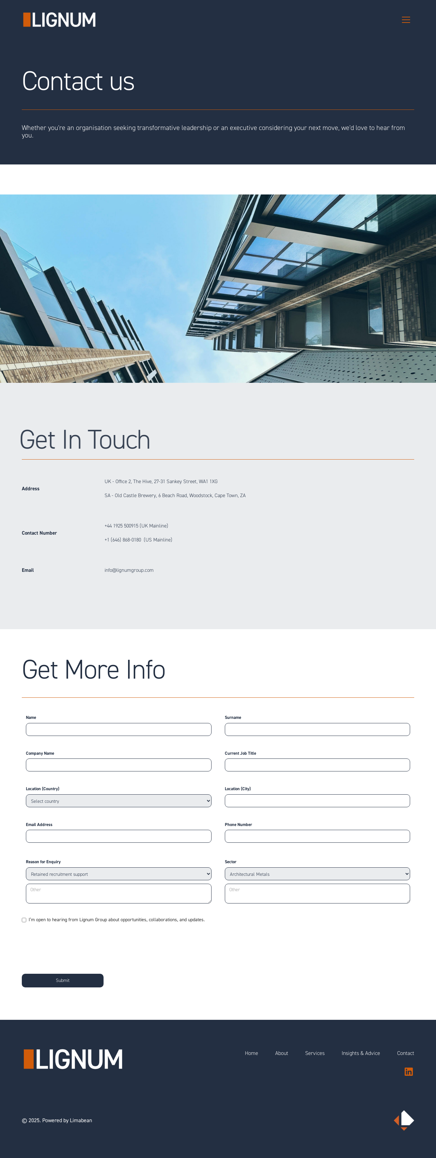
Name (31, 717)
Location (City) (238, 789)
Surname (233, 717)
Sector (230, 862)
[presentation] (73, 946)
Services (315, 1053)
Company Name (40, 753)
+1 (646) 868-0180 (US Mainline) (138, 540)
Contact (405, 1053)
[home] (59, 19)
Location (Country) (42, 789)
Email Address (39, 824)
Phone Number (238, 824)
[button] (406, 20)
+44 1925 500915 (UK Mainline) (136, 526)
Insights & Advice (361, 1053)
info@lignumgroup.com (129, 570)
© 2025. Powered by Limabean (57, 1120)
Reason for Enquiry (43, 862)
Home (251, 1053)
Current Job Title (240, 753)
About (281, 1053)
